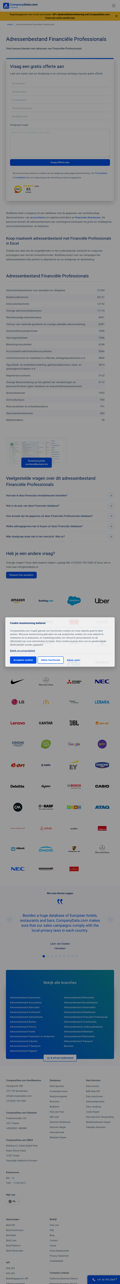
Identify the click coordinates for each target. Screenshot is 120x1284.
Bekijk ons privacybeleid (22, 650)
